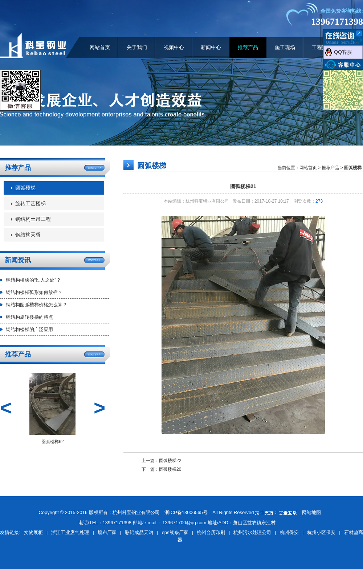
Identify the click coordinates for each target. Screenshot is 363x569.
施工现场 (285, 47)
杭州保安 (289, 532)
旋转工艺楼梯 (30, 203)
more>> (94, 167)
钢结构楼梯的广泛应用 (29, 329)
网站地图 (311, 512)
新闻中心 (211, 47)
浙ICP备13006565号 (186, 512)
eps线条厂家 (175, 532)
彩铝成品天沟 (139, 532)
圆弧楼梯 (25, 188)
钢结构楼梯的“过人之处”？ (33, 280)
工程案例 (322, 47)
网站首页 (100, 47)
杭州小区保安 (321, 532)
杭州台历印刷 (211, 532)
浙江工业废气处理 (70, 532)
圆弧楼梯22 (170, 460)
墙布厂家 (107, 532)
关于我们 (137, 47)
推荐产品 (248, 47)
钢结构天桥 (28, 235)
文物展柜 (33, 532)
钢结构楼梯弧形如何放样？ (34, 292)
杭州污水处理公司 (252, 532)
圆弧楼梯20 (170, 469)
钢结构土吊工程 (33, 219)
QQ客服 (343, 52)
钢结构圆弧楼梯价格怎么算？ (36, 304)
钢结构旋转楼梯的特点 (29, 317)
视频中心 (174, 47)
